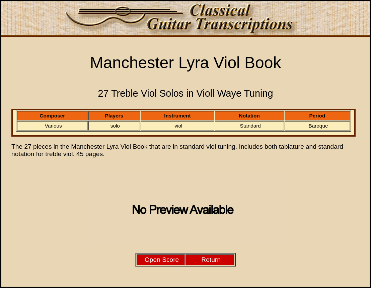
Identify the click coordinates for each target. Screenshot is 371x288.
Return (211, 259)
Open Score (162, 259)
